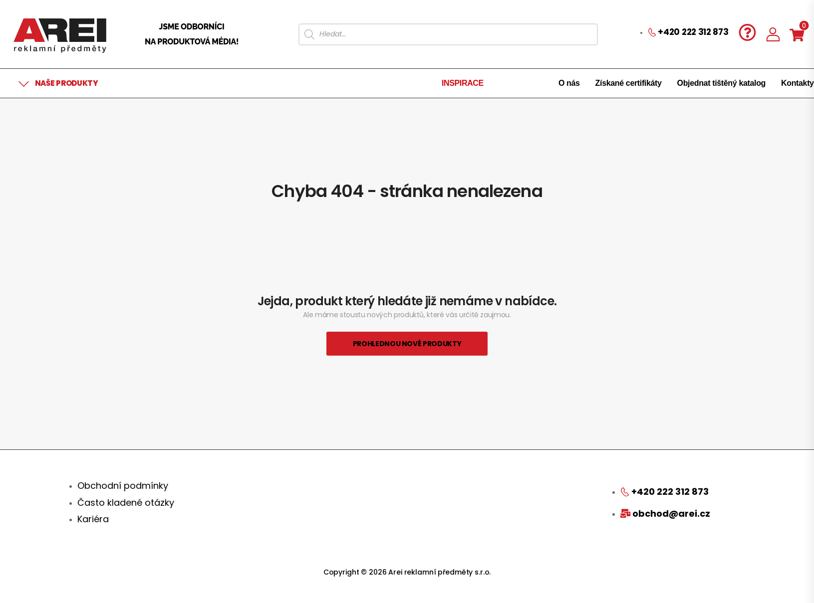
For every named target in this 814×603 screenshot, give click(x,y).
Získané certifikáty (628, 83)
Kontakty (797, 83)
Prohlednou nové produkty (407, 344)
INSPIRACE (463, 83)
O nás (569, 83)
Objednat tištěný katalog (721, 83)
